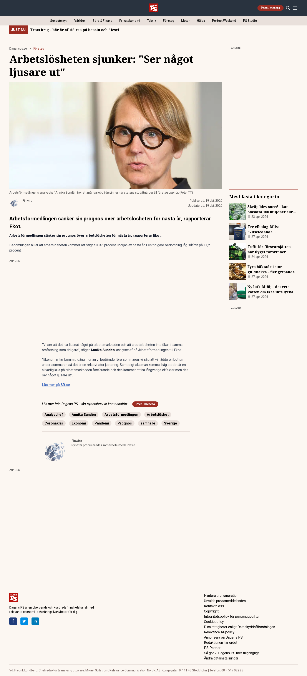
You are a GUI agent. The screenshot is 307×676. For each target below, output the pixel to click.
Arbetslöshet (158, 415)
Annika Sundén (84, 415)
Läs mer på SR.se (56, 385)
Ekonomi (79, 423)
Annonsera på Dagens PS (223, 637)
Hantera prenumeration (221, 596)
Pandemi (102, 423)
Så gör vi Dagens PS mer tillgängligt (231, 653)
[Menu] (295, 8)
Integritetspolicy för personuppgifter (232, 616)
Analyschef (54, 415)
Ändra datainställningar (221, 658)
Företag (168, 20)
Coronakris (54, 423)
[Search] (288, 8)
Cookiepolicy (214, 622)
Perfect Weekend (224, 20)
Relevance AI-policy (219, 632)
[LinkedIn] (35, 621)
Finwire (76, 441)
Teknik (151, 20)
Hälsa (201, 20)
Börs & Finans (102, 20)
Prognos (125, 423)
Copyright (211, 611)
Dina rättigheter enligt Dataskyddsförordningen (239, 627)
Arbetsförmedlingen (121, 415)
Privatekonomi (129, 20)
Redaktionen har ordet (220, 643)
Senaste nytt (58, 20)
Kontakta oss (214, 606)
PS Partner (212, 648)
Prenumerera (270, 8)
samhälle (148, 423)
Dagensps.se (18, 48)
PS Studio (250, 20)
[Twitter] (24, 621)
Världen (80, 20)
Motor (185, 20)
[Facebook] (13, 621)
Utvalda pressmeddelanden (225, 601)
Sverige (170, 423)
